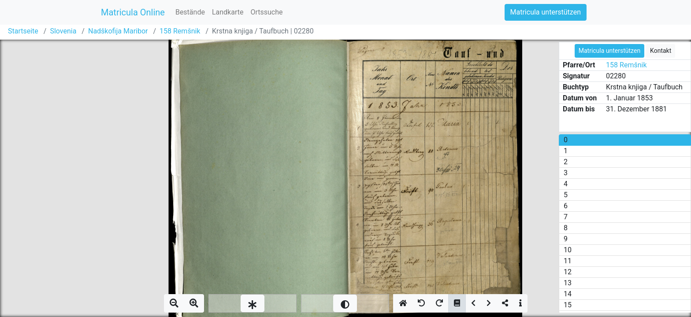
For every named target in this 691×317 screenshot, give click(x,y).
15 (568, 305)
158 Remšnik (180, 31)
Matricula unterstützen (545, 12)
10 (568, 250)
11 (568, 261)
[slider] (252, 303)
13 (568, 283)
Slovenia (63, 31)
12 (568, 272)
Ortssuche (266, 12)
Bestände (190, 12)
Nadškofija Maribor (118, 31)
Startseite (23, 31)
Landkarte (228, 12)
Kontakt (660, 50)
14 (568, 294)
